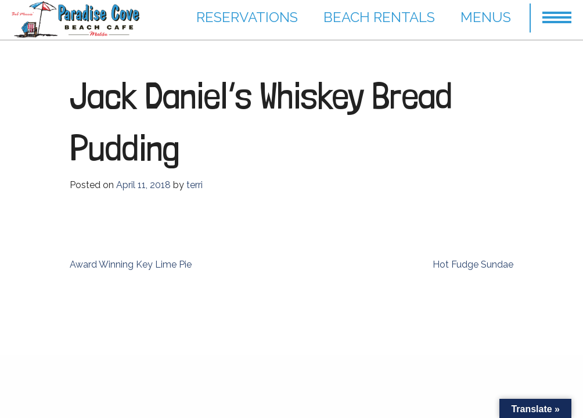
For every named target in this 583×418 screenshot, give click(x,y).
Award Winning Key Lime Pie (131, 264)
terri (194, 184)
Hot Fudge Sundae (473, 264)
